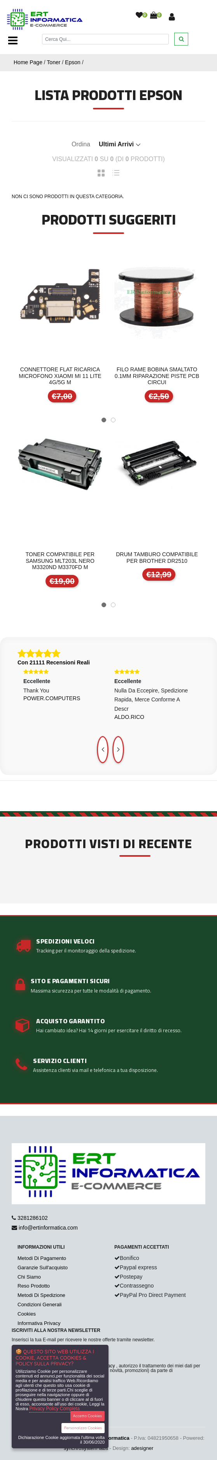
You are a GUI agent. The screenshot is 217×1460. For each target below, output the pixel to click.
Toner (53, 62)
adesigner (142, 1448)
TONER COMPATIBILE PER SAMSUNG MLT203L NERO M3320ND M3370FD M (60, 561)
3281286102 (33, 1218)
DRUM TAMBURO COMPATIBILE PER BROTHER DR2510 (157, 557)
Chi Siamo (29, 1277)
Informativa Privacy (39, 1323)
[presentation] (102, 749)
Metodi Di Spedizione (41, 1295)
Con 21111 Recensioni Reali (54, 662)
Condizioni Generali (39, 1304)
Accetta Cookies (87, 1415)
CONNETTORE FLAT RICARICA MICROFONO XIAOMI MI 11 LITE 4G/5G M (60, 376)
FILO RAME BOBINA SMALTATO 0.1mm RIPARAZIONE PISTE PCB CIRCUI (157, 376)
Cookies (27, 1314)
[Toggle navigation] (13, 40)
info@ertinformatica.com (48, 1228)
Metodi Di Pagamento (42, 1258)
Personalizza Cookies (83, 1427)
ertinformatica (113, 1438)
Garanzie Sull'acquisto (43, 1267)
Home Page (28, 62)
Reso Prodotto (34, 1286)
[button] (104, 420)
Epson (72, 62)
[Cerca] (105, 39)
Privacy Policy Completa (54, 1408)
